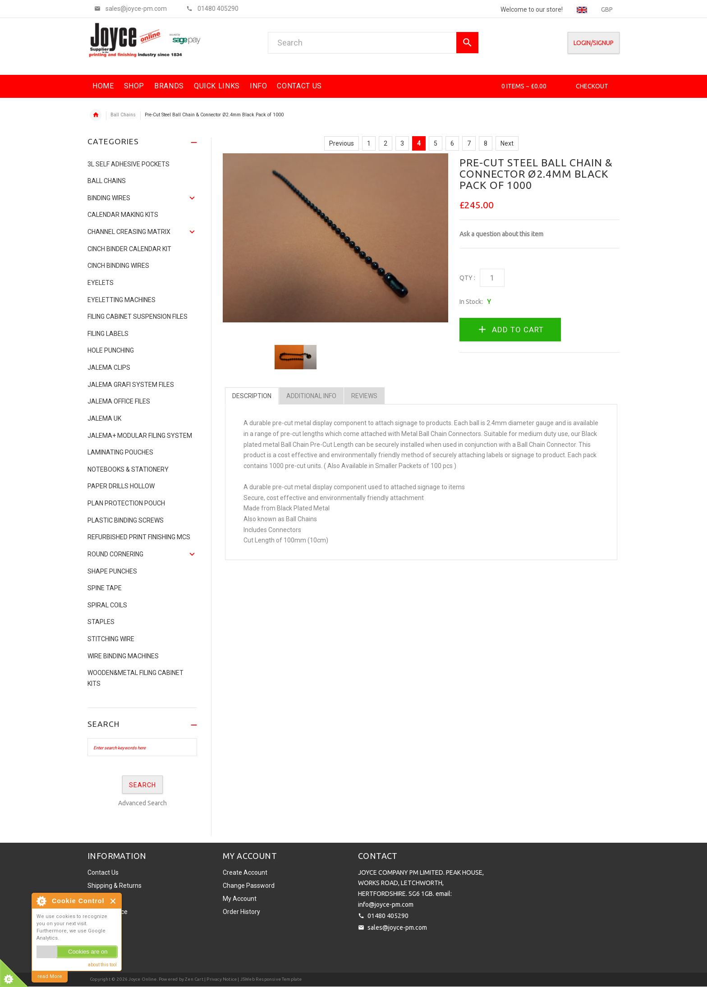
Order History (241, 911)
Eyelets (100, 282)
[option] (296, 357)
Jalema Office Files (118, 401)
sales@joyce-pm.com (397, 927)
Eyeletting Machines (121, 299)
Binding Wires (108, 198)
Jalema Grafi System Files (130, 384)
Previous (341, 143)
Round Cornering (115, 554)
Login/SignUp (594, 42)
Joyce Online (142, 979)
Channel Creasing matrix (128, 231)
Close (113, 901)
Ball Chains (123, 115)
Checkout (592, 86)
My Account (240, 898)
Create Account (245, 872)
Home (95, 115)
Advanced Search (142, 803)
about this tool (102, 964)
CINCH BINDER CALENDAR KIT (129, 248)
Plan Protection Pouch (126, 503)
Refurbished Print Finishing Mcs (138, 537)
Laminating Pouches (120, 452)
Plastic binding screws (125, 520)
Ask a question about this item (501, 234)
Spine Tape (104, 588)
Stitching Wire (110, 639)
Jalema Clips (108, 367)
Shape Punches (112, 571)
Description (251, 395)
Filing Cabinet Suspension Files (137, 316)
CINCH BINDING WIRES (118, 265)
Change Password (249, 885)
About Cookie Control (41, 901)
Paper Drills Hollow (121, 486)
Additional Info (311, 395)
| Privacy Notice (220, 979)
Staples (101, 621)
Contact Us (103, 872)
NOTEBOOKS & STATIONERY (128, 469)
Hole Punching (110, 350)
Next (507, 143)
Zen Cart (194, 979)
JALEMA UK (104, 418)
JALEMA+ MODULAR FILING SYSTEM (139, 435)
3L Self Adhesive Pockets (128, 164)
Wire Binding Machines (123, 656)
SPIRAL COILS (107, 605)
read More (49, 976)
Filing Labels (108, 333)
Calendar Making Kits (122, 214)
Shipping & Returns (114, 885)
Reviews (364, 395)
